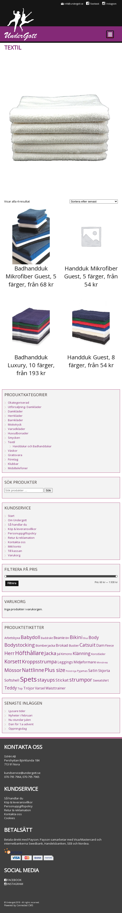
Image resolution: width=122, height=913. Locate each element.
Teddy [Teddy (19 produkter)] (10, 688)
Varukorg (14, 555)
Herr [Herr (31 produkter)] (9, 653)
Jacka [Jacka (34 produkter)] (50, 653)
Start (11, 516)
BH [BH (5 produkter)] (67, 638)
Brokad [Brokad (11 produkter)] (62, 645)
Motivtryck (15, 424)
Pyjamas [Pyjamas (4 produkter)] (82, 671)
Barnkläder (15, 420)
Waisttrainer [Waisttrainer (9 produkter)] (56, 688)
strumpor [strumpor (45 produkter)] (80, 679)
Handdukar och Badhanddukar (32, 446)
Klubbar (13, 464)
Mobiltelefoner (18, 468)
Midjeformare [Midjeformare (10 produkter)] (85, 662)
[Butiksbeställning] (94, 201)
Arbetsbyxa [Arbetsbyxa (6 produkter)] (12, 638)
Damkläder (15, 411)
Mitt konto (14, 546)
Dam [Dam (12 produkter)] (100, 645)
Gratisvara (15, 455)
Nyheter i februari (20, 715)
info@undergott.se (73, 3)
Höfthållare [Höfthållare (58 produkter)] (29, 653)
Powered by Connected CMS (18, 905)
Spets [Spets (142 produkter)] (28, 679)
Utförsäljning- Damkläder (24, 407)
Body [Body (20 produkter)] (94, 637)
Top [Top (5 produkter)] (20, 688)
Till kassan (15, 551)
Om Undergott (17, 520)
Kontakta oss (17, 542)
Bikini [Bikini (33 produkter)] (76, 637)
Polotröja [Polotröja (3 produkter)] (71, 671)
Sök (48, 490)
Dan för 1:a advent (21, 724)
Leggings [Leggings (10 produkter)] (65, 662)
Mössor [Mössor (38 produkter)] (12, 670)
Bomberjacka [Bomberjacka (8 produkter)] (45, 645)
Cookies (9, 818)
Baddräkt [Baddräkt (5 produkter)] (47, 638)
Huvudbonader (18, 433)
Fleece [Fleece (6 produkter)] (109, 645)
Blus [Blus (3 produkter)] (85, 638)
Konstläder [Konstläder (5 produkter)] (98, 654)
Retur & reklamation (21, 538)
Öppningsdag (18, 728)
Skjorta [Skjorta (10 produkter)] (104, 670)
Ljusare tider (17, 711)
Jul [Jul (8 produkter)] (58, 654)
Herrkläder (15, 416)
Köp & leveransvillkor (22, 529)
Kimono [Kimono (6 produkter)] (66, 654)
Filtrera (11, 583)
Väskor (12, 451)
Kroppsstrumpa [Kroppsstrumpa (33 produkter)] (39, 661)
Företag (13, 459)
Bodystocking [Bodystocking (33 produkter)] (19, 645)
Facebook (92, 3)
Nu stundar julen (20, 720)
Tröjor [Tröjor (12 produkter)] (28, 688)
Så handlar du (17, 524)
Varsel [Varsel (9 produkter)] (40, 688)
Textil (11, 442)
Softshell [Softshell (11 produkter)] (11, 680)
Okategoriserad (18, 403)
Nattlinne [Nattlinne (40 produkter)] (33, 670)
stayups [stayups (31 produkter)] (46, 680)
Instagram (109, 3)
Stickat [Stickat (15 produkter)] (62, 680)
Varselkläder (16, 429)
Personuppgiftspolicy (22, 533)
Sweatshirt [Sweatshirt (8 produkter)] (101, 680)
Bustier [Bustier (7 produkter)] (74, 645)
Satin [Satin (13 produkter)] (93, 670)
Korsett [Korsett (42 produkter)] (12, 661)
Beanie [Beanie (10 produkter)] (59, 637)
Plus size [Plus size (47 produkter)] (55, 669)
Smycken (14, 438)
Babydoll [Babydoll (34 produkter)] (30, 637)
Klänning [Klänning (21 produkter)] (82, 653)
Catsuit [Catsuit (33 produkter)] (87, 645)
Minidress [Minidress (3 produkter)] (102, 662)
